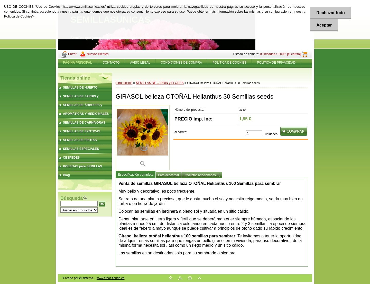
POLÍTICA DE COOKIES (229, 62)
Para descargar (168, 175)
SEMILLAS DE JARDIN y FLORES (160, 83)
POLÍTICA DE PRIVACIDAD (276, 62)
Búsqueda (71, 198)
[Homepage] (77, 62)
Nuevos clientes (98, 54)
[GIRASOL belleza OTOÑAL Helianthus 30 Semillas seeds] (142, 137)
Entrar (72, 54)
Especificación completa (135, 174)
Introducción (124, 83)
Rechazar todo (330, 13)
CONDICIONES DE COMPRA (181, 62)
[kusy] (254, 133)
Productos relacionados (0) (201, 175)
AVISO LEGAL (140, 62)
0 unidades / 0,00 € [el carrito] (280, 54)
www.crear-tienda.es (111, 278)
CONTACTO (111, 62)
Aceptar (323, 25)
